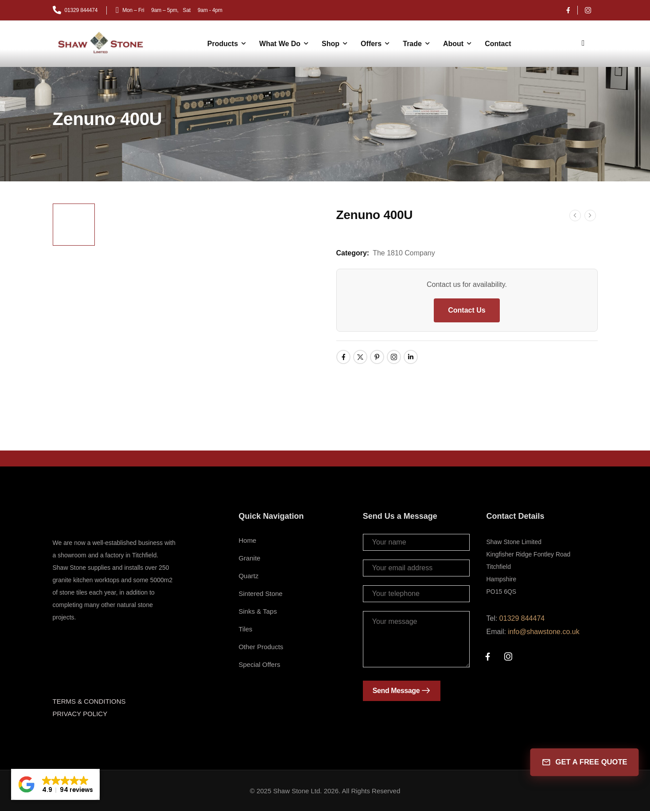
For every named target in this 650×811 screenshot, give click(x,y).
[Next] (590, 215)
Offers (371, 43)
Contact (498, 43)
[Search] (584, 42)
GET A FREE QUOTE (584, 762)
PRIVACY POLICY (80, 713)
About (453, 43)
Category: (353, 253)
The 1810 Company (404, 253)
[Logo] (101, 43)
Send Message (396, 690)
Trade (412, 43)
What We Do (279, 43)
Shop (330, 43)
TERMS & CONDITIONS (89, 701)
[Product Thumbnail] (209, 313)
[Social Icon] (568, 10)
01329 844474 (522, 618)
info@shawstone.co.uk (543, 631)
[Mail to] (75, 10)
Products (222, 43)
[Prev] (575, 215)
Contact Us (466, 310)
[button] (55, 784)
